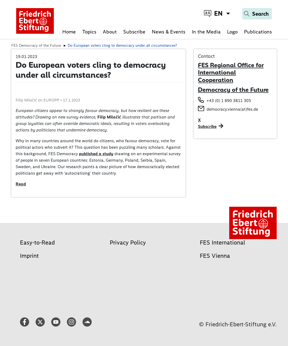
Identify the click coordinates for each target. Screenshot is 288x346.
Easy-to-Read (37, 242)
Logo (232, 32)
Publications (258, 32)
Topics (89, 32)
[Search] (257, 13)
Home (69, 32)
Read (21, 183)
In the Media (206, 32)
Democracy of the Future (233, 89)
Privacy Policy (128, 242)
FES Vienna (215, 255)
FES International (222, 242)
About (110, 32)
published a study (96, 153)
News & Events (168, 32)
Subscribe (134, 32)
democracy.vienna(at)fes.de (232, 109)
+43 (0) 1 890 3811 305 (229, 100)
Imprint (29, 255)
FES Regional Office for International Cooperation (231, 72)
